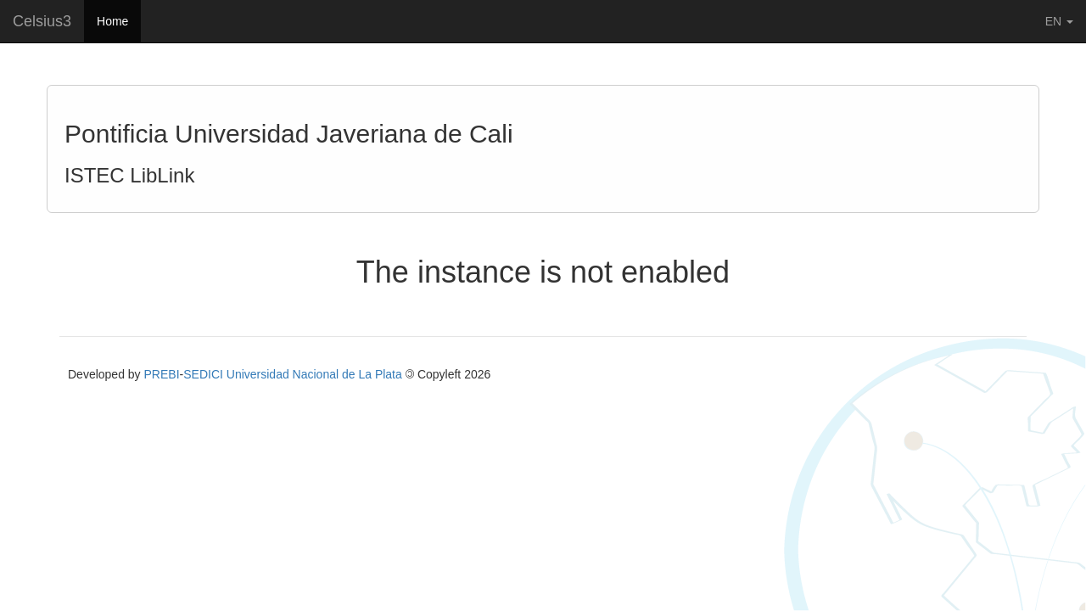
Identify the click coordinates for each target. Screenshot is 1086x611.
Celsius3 (42, 21)
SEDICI (203, 374)
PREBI (162, 374)
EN (1059, 21)
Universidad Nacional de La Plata (314, 374)
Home (112, 21)
